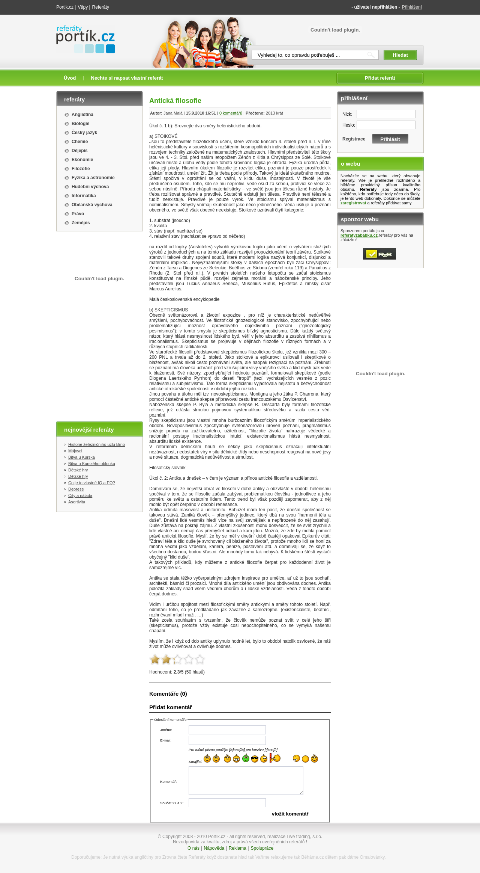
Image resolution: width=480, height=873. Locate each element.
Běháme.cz (312, 857)
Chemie (80, 141)
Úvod (70, 78)
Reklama (237, 848)
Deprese (76, 489)
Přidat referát (380, 78)
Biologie (80, 123)
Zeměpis (81, 222)
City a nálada (80, 495)
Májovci (75, 451)
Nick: (347, 114)
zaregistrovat (353, 203)
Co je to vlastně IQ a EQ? (91, 482)
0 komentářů (230, 113)
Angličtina (82, 114)
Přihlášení (412, 7)
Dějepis (80, 150)
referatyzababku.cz (359, 235)
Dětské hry (78, 470)
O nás (194, 848)
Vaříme (262, 857)
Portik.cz (65, 7)
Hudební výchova (90, 186)
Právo (78, 213)
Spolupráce (261, 848)
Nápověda (214, 848)
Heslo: (348, 125)
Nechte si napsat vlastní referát (127, 78)
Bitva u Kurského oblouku (91, 463)
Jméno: (166, 730)
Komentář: (168, 781)
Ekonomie (82, 159)
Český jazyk (84, 132)
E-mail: (165, 740)
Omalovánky (372, 857)
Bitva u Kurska (81, 457)
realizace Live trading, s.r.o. (294, 836)
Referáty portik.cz (82, 29)
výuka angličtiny (137, 857)
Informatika (84, 195)
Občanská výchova (92, 204)
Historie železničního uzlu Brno (96, 444)
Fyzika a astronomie (93, 177)
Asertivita (76, 502)
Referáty (100, 7)
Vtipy (83, 7)
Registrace (353, 139)
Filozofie (81, 168)
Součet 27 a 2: (171, 803)
